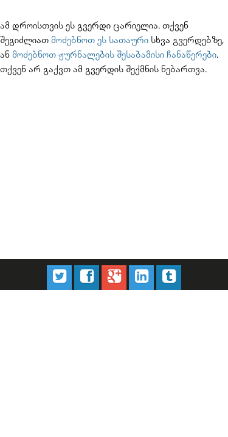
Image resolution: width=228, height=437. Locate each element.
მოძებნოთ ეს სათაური (40, 36)
